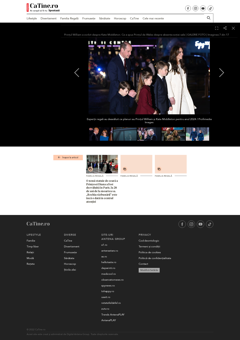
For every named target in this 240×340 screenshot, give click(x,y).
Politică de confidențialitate (155, 258)
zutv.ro (105, 309)
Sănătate (104, 18)
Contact (143, 264)
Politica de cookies (150, 252)
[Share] (225, 28)
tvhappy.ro (107, 291)
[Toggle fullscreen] (216, 28)
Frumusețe (88, 18)
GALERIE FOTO (196, 35)
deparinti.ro (108, 268)
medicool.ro (108, 274)
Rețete (31, 264)
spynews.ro (108, 285)
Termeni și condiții (149, 246)
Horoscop (120, 18)
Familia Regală (69, 18)
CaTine (134, 18)
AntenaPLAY (108, 320)
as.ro (104, 256)
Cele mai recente (153, 18)
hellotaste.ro (108, 262)
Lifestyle (32, 18)
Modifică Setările (149, 270)
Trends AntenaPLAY (112, 314)
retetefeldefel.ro (111, 303)
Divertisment (48, 18)
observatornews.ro (112, 280)
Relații (30, 252)
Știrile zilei (70, 270)
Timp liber (33, 246)
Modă (30, 258)
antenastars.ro (109, 251)
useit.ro (105, 297)
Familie (31, 241)
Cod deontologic (149, 241)
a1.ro (104, 245)
